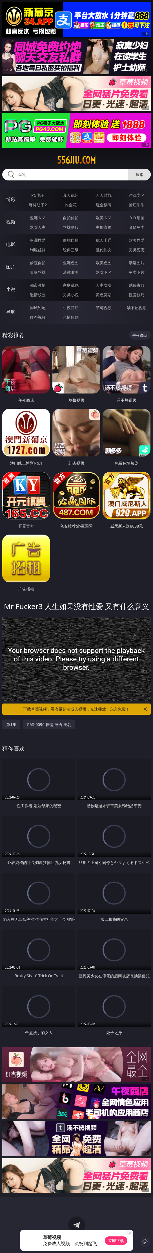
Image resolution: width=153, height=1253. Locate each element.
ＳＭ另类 (137, 227)
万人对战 (104, 195)
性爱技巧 (137, 294)
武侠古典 (137, 285)
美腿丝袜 (38, 272)
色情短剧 (71, 317)
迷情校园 (38, 294)
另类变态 (137, 249)
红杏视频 (38, 317)
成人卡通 (104, 240)
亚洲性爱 (38, 240)
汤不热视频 (137, 307)
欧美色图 (104, 262)
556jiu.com (76, 160)
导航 (10, 312)
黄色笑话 (104, 294)
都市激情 (38, 285)
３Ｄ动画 (137, 217)
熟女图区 (104, 272)
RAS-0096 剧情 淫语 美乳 (49, 724)
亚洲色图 (71, 262)
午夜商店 (71, 307)
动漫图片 (137, 262)
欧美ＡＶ (104, 217)
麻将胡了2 (38, 204)
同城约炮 (38, 307)
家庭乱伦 (71, 285)
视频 (10, 222)
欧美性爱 (137, 240)
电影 (10, 244)
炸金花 (71, 204)
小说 (10, 289)
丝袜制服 (71, 227)
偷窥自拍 (38, 262)
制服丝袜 (38, 249)
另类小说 (71, 294)
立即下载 (116, 1240)
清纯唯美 (71, 272)
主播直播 (104, 227)
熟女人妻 (38, 227)
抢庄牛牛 (137, 204)
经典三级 (71, 249)
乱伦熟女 (104, 249)
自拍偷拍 (71, 217)
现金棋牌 (104, 204)
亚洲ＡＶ (38, 217)
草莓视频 (104, 307)
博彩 (10, 199)
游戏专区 (137, 195)
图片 (10, 267)
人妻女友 (104, 285)
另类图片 (137, 272)
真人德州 (71, 195)
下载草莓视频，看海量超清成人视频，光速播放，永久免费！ (85, 709)
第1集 (11, 724)
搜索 (139, 174)
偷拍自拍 (71, 240)
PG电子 (38, 195)
